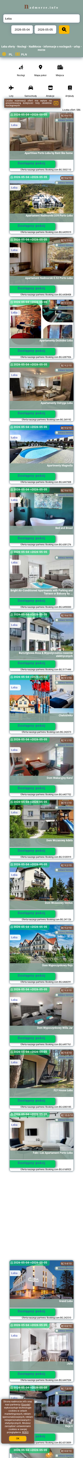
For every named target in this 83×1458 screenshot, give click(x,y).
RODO (25, 1432)
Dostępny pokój (32, 163)
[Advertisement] (41, 1218)
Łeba (14, 125)
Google (26, 1404)
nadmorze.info (41, 7)
